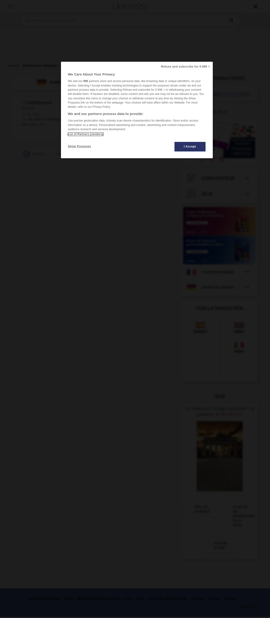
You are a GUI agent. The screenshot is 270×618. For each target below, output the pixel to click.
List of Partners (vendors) (85, 134)
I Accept (190, 146)
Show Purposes (79, 146)
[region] (137, 110)
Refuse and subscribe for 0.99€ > (185, 66)
